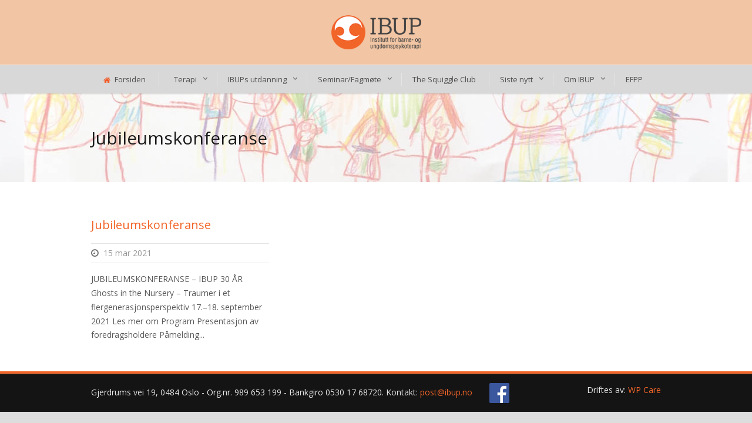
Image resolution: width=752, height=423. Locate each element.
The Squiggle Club (444, 79)
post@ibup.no (446, 392)
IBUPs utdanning (257, 79)
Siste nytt (516, 79)
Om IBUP (579, 79)
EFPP (634, 79)
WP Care (644, 389)
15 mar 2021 (127, 252)
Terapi (185, 79)
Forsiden (124, 79)
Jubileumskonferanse (151, 225)
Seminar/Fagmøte (349, 79)
